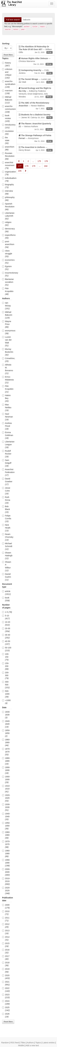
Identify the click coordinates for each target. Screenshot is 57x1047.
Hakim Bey (6, 398)
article (6, 592)
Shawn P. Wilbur (6, 566)
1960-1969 (6, 835)
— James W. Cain (36, 116)
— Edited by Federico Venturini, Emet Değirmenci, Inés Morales (36, 92)
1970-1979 (6, 844)
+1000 (6, 701)
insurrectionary (7, 274)
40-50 (6, 642)
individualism (7, 179)
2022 (6, 989)
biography (7, 185)
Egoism (7, 267)
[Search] (37, 19)
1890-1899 (6, 770)
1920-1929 (6, 798)
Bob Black (6, 509)
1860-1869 (6, 742)
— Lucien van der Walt (36, 80)
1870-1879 (6, 752)
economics (7, 261)
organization (7, 173)
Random (5, 1042)
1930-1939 (6, 807)
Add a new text (32, 1045)
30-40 (6, 636)
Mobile (21, 1045)
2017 (5, 957)
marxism (7, 92)
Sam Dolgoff (6, 463)
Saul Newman (7, 417)
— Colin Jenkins (36, 71)
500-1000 (5, 694)
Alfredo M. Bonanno (7, 369)
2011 (5, 919)
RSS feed (14, 1042)
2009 (6, 906)
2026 (5, 1015)
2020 (6, 976)
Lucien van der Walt (7, 341)
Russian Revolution (7, 156)
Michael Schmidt (7, 546)
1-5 (7, 612)
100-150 (5, 657)
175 (39, 161)
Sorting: (6, 43)
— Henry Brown (36, 148)
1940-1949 (6, 816)
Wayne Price (6, 324)
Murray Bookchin (7, 352)
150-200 (5, 666)
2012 (5, 925)
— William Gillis (36, 49)
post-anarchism (7, 244)
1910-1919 (6, 789)
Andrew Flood (7, 426)
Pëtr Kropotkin (7, 291)
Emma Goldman (7, 435)
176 (46, 161)
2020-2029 (6, 891)
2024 (6, 1002)
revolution (7, 132)
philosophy (7, 198)
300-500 (6, 685)
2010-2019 (6, 881)
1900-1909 (6, 779)
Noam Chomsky (7, 537)
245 (19, 171)
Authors (30, 1042)
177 (19, 166)
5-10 (6, 617)
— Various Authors (36, 126)
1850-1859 (6, 733)
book (6, 599)
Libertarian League (7, 444)
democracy (7, 230)
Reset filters (8, 55)
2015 (5, 944)
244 (45, 166)
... (33, 161)
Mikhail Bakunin (7, 100)
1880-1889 (6, 761)
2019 (5, 970)
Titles (23, 1042)
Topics (38, 1042)
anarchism (7, 148)
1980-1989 (6, 854)
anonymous (7, 332)
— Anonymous (36, 138)
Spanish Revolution (7, 207)
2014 (5, 938)
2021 (6, 983)
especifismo (7, 236)
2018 (5, 964)
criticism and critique (7, 73)
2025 (6, 1008)
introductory (7, 126)
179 (33, 166)
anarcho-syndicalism (7, 84)
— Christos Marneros (36, 61)
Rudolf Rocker (6, 454)
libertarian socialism (7, 282)
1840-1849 (6, 724)
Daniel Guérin (6, 577)
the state (5, 140)
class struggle (7, 254)
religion (6, 223)
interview (7, 192)
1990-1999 (6, 863)
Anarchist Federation (7, 472)
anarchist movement (7, 165)
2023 (6, 996)
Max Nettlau (6, 407)
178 (26, 166)
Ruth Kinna (6, 500)
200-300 (5, 675)
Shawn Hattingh (7, 556)
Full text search (13, 20)
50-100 (6, 649)
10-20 (6, 623)
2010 (5, 912)
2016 (5, 951)
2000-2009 (6, 872)
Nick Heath (6, 528)
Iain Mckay (6, 306)
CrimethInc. (7, 359)
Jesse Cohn (6, 491)
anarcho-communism (7, 109)
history (6, 64)
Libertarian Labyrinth (7, 216)
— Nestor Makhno (36, 106)
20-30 (6, 629)
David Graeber (7, 481)
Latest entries (49, 1042)
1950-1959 (6, 826)
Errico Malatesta (7, 380)
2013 (5, 932)
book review (6, 118)
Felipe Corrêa (6, 519)
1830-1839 (6, 715)
